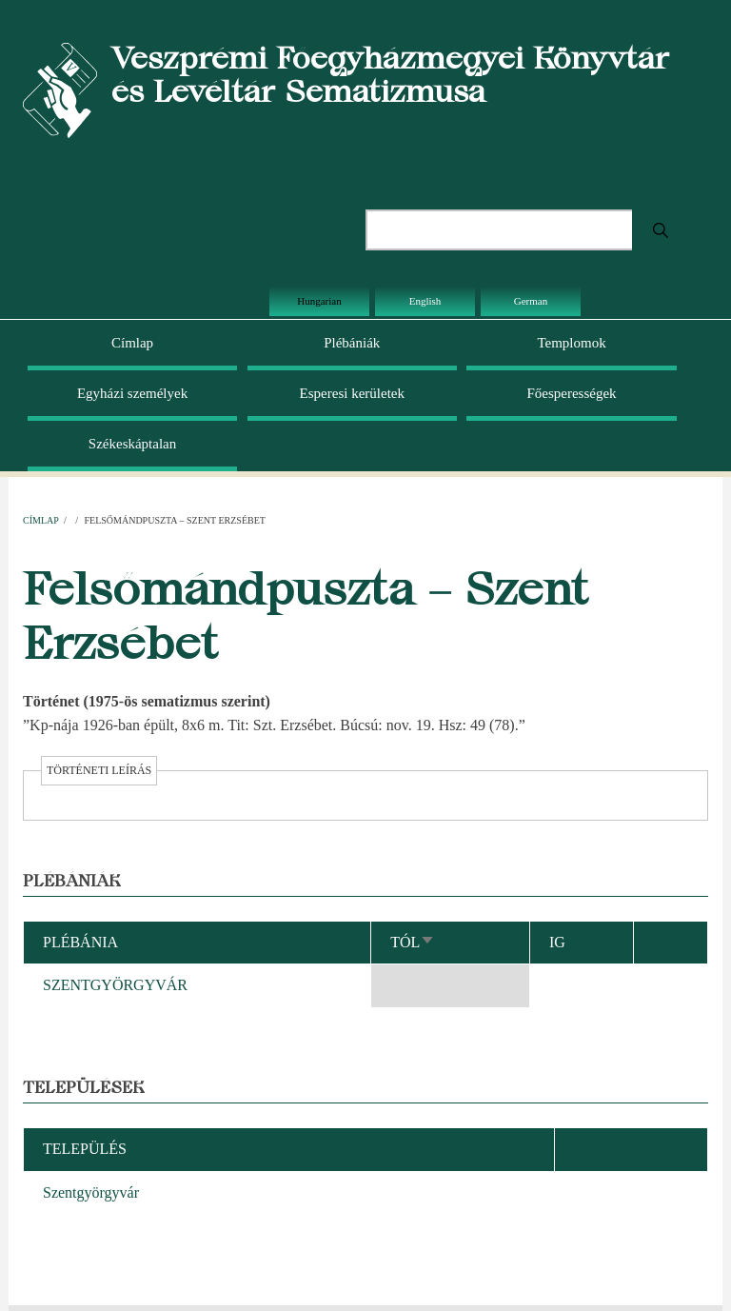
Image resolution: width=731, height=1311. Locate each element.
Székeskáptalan (132, 443)
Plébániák (352, 342)
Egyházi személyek (132, 393)
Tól (412, 942)
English (425, 301)
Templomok (571, 342)
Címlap (132, 342)
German (530, 301)
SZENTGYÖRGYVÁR (115, 985)
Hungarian (319, 301)
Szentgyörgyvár (91, 1192)
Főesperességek (571, 393)
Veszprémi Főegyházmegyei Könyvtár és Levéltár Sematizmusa (390, 74)
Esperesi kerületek (352, 393)
